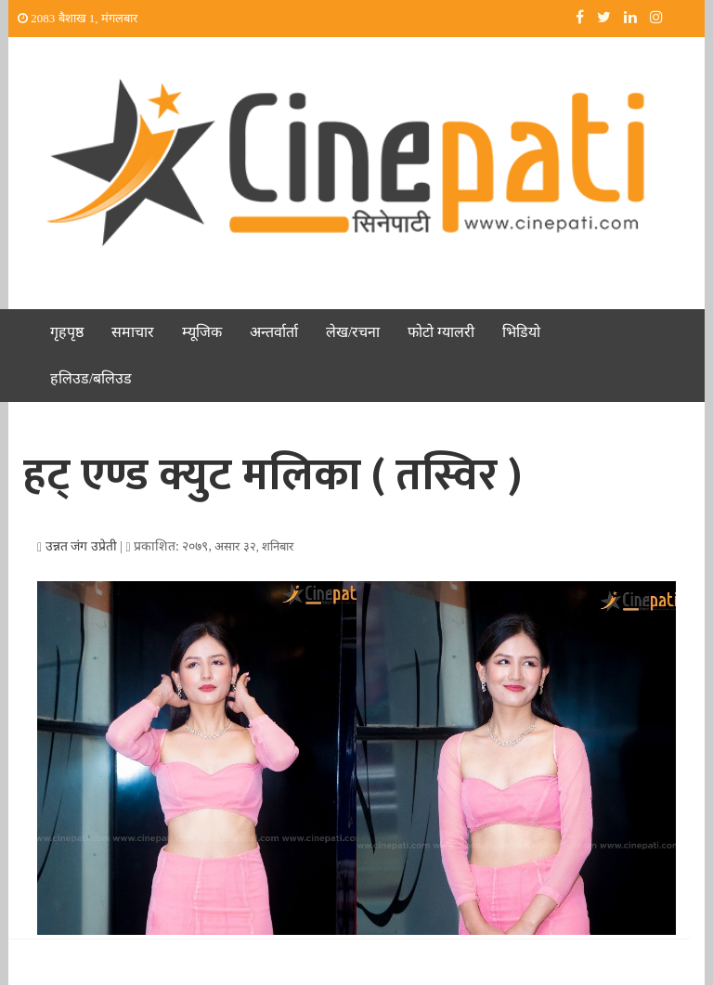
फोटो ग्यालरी (441, 332)
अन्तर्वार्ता (274, 332)
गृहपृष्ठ (67, 332)
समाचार (132, 332)
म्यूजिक (202, 332)
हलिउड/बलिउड (91, 378)
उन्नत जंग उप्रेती (81, 546)
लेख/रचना (353, 332)
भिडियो (521, 332)
